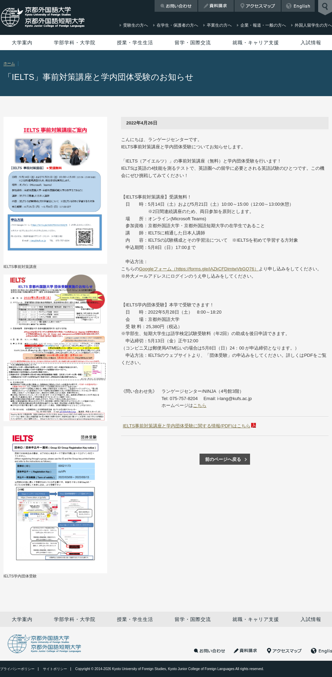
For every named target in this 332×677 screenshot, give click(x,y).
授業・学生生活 (135, 42)
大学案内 (22, 42)
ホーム (9, 63)
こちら (199, 405)
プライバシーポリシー (17, 669)
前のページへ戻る (223, 459)
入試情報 (311, 42)
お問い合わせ (176, 6)
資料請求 (216, 6)
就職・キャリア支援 (255, 42)
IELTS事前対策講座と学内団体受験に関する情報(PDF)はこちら (186, 425)
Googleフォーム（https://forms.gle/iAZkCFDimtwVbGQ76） (199, 268)
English (298, 6)
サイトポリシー (55, 669)
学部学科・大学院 (74, 42)
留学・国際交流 (193, 42)
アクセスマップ (257, 6)
